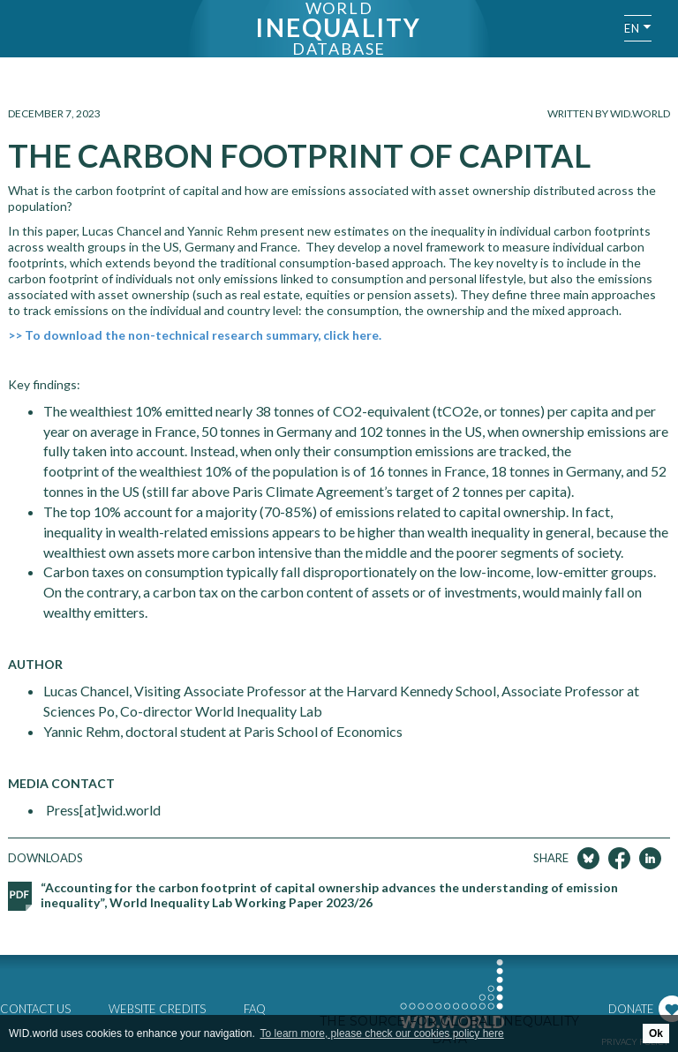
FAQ (255, 1009)
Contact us (35, 1009)
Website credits (157, 1009)
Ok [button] (656, 1033)
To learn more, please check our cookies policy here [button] (382, 1033)
